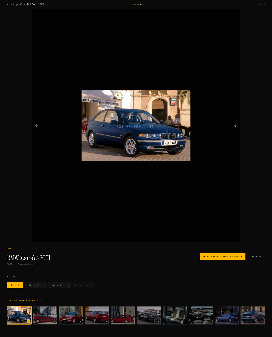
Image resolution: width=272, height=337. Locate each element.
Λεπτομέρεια (83, 285)
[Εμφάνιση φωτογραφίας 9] (227, 315)
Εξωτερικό (36, 285)
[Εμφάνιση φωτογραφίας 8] (201, 315)
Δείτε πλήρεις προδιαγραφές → (222, 256)
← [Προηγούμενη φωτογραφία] (36, 125)
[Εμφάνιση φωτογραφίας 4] (97, 315)
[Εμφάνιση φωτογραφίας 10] (252, 315)
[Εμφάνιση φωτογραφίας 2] (45, 315)
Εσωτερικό (59, 285)
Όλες (15, 285)
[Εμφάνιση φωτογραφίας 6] (149, 315)
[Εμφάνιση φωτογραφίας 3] (71, 315)
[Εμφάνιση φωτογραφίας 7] (175, 315)
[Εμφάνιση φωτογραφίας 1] (19, 315)
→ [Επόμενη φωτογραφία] (235, 125)
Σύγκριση (256, 256)
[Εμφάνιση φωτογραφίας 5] (123, 315)
